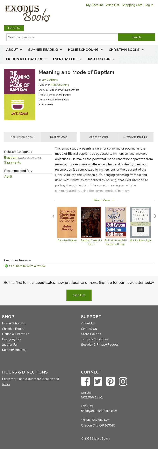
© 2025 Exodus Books (95, 439)
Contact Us (89, 328)
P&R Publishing (60, 84)
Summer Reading (43, 49)
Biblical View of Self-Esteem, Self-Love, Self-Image (116, 244)
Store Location (14, 28)
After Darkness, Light (140, 240)
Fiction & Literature (24, 59)
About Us (88, 323)
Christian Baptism (67, 240)
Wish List (112, 5)
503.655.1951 (92, 397)
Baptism (23, 157)
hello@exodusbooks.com (99, 411)
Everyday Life (65, 59)
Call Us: (86, 393)
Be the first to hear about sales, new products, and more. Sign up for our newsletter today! (79, 282)
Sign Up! (79, 295)
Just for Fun (99, 59)
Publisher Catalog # (64, 89)
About (12, 49)
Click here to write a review (27, 266)
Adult (8, 176)
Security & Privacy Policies (100, 344)
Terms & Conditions (95, 339)
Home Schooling (83, 49)
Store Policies (91, 334)
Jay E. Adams (50, 79)
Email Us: (87, 406)
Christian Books (124, 49)
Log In (148, 5)
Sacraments (12, 162)
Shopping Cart (132, 5)
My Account (94, 5)
